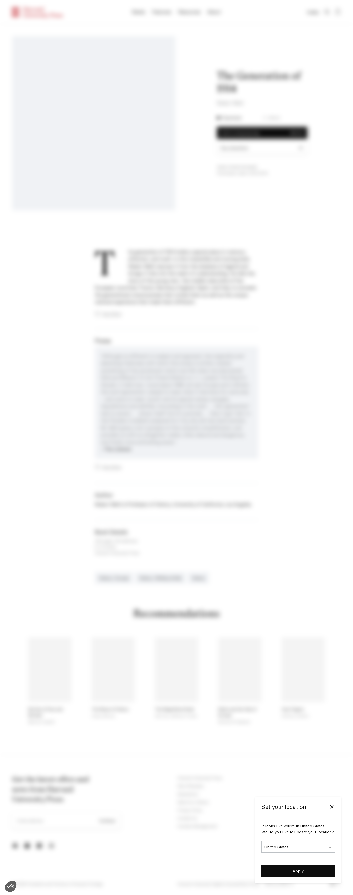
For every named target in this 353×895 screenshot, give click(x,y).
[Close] (332, 807)
